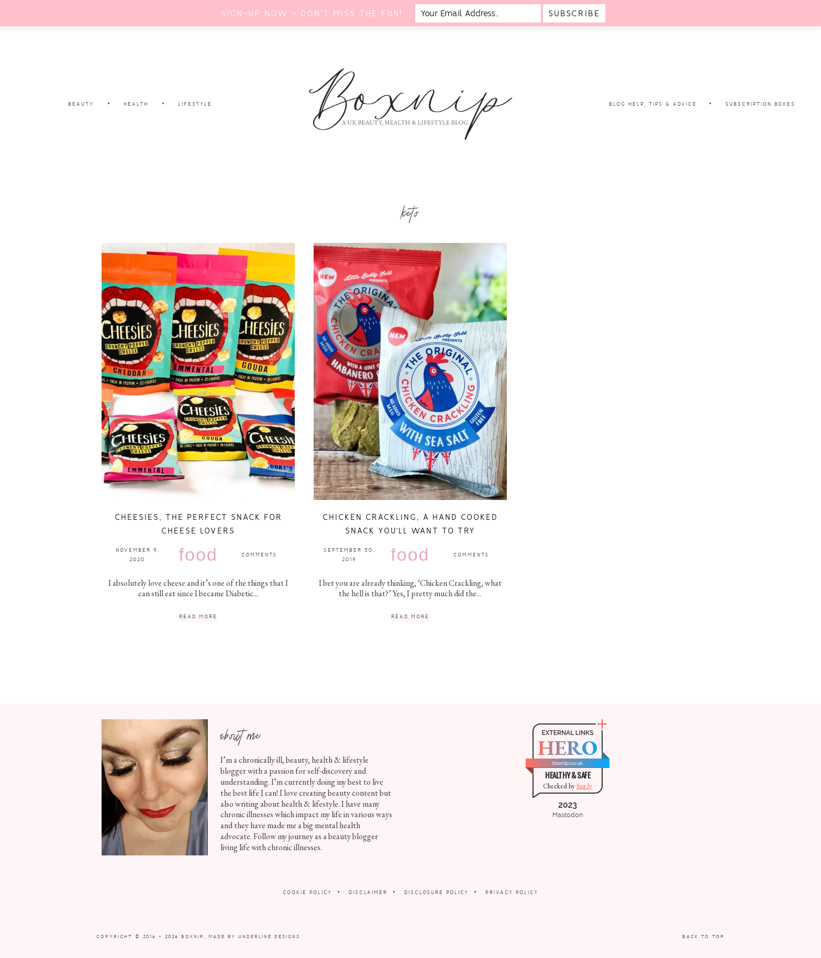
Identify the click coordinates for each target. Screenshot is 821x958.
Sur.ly (584, 786)
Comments (259, 554)
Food (198, 554)
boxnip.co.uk (567, 763)
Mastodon (567, 815)
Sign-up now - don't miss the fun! (311, 13)
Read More (198, 617)
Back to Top (703, 936)
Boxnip (192, 936)
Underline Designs (269, 936)
